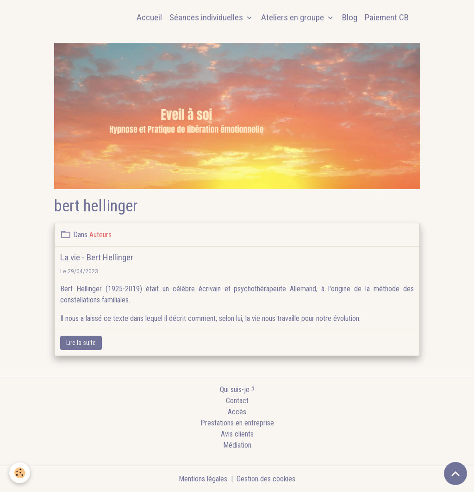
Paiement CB (387, 17)
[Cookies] (19, 472)
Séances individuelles (207, 17)
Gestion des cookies (266, 478)
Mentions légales (203, 478)
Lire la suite (81, 342)
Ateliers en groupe (293, 17)
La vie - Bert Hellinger (96, 257)
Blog (349, 17)
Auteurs (100, 234)
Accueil (149, 17)
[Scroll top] (455, 473)
